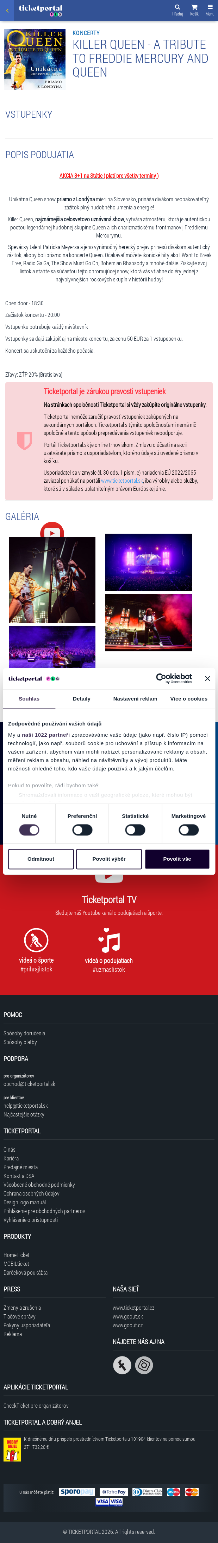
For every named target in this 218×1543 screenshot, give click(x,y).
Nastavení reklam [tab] (135, 699)
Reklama (13, 1333)
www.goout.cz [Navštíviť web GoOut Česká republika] (128, 1325)
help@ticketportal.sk (26, 1105)
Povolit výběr (108, 859)
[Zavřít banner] (207, 678)
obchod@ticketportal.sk (29, 1083)
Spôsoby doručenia (24, 1033)
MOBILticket (16, 1263)
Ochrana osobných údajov (32, 1193)
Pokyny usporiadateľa (27, 1325)
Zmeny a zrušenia (22, 1307)
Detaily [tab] (82, 699)
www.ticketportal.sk (122, 480)
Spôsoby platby (20, 1042)
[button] (194, 11)
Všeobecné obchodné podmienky (39, 1184)
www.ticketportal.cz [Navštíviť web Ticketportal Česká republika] (133, 1307)
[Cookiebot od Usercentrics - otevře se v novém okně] (161, 678)
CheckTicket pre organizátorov (36, 1405)
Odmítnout (40, 859)
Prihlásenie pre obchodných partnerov (44, 1211)
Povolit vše (177, 859)
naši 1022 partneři (46, 735)
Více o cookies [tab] (189, 699)
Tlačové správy (20, 1316)
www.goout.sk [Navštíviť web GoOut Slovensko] (128, 1316)
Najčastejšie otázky (24, 1114)
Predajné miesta (21, 1167)
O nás (9, 1149)
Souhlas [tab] (29, 699)
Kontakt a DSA (19, 1175)
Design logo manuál (25, 1202)
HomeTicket (17, 1254)
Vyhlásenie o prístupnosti (31, 1219)
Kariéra (11, 1158)
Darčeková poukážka (26, 1272)
